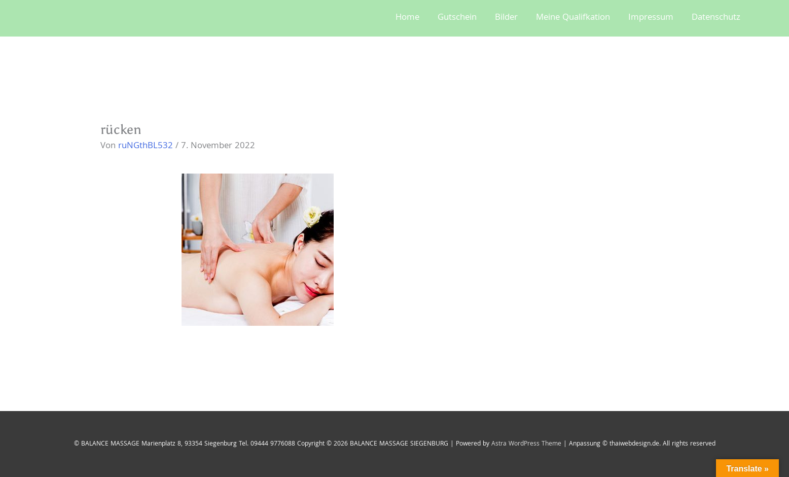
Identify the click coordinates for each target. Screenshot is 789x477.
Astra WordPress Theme (526, 444)
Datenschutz (716, 18)
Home (407, 18)
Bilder (506, 18)
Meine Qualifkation (573, 18)
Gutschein (457, 18)
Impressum (650, 18)
